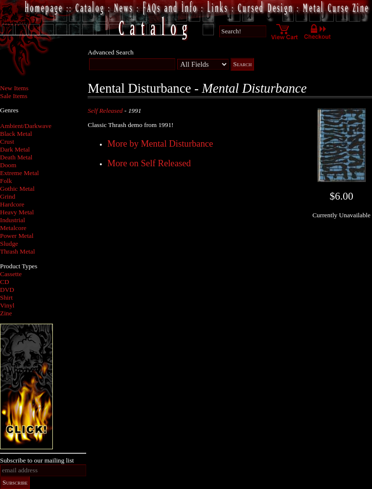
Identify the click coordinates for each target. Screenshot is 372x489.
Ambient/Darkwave (25, 125)
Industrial (12, 220)
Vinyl (7, 305)
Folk (6, 180)
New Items (14, 88)
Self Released (105, 110)
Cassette (11, 274)
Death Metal (16, 157)
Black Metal (16, 133)
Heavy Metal (17, 212)
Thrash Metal (17, 251)
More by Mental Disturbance (160, 143)
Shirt (6, 297)
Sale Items (13, 96)
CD (4, 281)
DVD (7, 289)
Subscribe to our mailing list (37, 460)
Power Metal (16, 235)
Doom (8, 165)
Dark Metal (15, 149)
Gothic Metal (17, 188)
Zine (6, 313)
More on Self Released (148, 163)
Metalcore (13, 228)
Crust (7, 141)
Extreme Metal (19, 173)
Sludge (9, 243)
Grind (7, 196)
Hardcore (12, 204)
